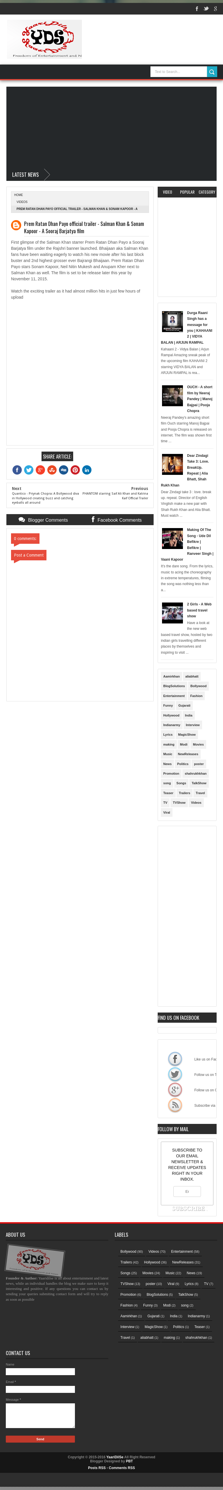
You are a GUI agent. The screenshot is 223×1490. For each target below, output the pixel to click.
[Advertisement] (111, 127)
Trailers (184, 793)
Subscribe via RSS (175, 1105)
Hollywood (171, 715)
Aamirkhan (171, 676)
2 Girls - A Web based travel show (199, 610)
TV (165, 802)
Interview (193, 725)
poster (199, 764)
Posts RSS (97, 1468)
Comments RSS (122, 1468)
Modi (184, 744)
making (169, 744)
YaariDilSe (114, 1457)
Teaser (168, 793)
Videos (22, 202)
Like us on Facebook (175, 1059)
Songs (181, 783)
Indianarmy (171, 725)
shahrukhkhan (195, 773)
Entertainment (174, 696)
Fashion (196, 696)
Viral (166, 812)
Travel (200, 793)
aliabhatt (191, 676)
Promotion (171, 773)
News (167, 764)
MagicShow (187, 734)
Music (167, 754)
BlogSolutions (174, 686)
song (167, 783)
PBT (129, 1461)
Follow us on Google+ (175, 1090)
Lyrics (167, 734)
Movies (198, 744)
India (189, 715)
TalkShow (199, 783)
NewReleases (188, 754)
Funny (168, 705)
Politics (182, 764)
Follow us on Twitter (175, 1074)
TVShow (179, 802)
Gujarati (184, 705)
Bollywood (198, 686)
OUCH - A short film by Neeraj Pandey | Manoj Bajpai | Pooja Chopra (199, 399)
